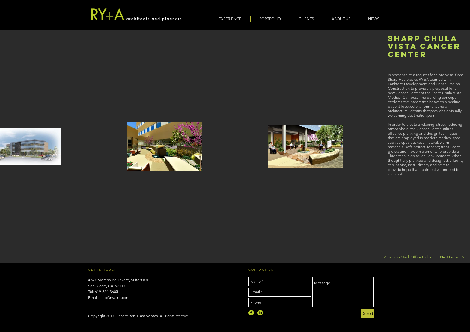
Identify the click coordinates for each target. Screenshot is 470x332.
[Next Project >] (452, 257)
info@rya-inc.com (114, 297)
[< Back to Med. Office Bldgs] (407, 257)
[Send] (367, 313)
